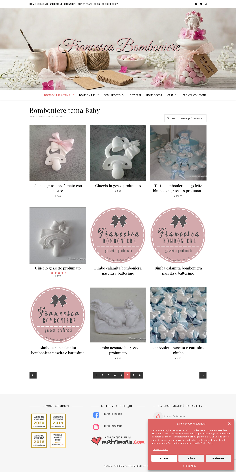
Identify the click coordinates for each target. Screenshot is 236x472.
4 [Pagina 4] (115, 375)
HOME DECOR (154, 95)
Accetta (164, 458)
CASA (170, 95)
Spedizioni (56, 4)
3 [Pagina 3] (108, 375)
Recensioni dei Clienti (135, 465)
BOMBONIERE (87, 95)
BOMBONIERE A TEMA (57, 95)
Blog (97, 4)
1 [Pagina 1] (96, 375)
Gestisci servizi (160, 449)
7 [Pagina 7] (133, 375)
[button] (229, 423)
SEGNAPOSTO (112, 95)
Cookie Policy (189, 465)
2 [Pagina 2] (102, 375)
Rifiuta (191, 458)
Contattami (85, 4)
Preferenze (218, 458)
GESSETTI (135, 95)
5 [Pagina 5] (121, 375)
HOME (33, 4)
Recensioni (70, 4)
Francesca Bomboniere (118, 47)
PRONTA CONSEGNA (195, 95)
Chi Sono (108, 465)
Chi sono (42, 4)
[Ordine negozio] (185, 118)
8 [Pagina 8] (140, 375)
